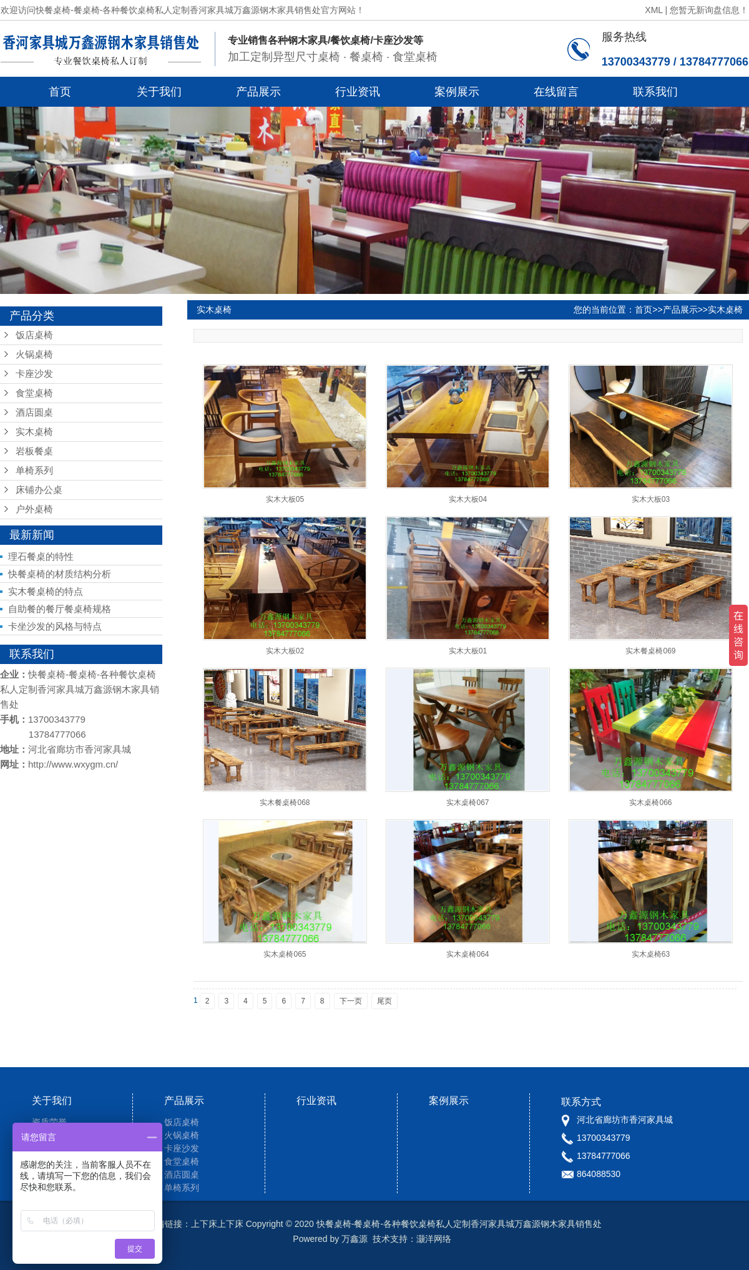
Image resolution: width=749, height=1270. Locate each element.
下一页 (351, 1001)
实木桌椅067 (467, 802)
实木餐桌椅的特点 (45, 591)
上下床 (204, 1224)
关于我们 (159, 91)
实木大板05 (285, 499)
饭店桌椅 (34, 335)
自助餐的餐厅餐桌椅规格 (59, 608)
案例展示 (456, 91)
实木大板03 (651, 499)
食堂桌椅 (34, 393)
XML (653, 10)
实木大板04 (468, 499)
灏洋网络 (433, 1239)
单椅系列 (34, 471)
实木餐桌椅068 (285, 802)
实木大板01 (468, 651)
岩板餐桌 (34, 451)
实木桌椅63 (651, 954)
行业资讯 (357, 91)
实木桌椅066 (650, 802)
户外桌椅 (34, 509)
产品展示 (258, 91)
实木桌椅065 (284, 954)
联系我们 (655, 91)
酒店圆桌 (34, 413)
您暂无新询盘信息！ (709, 10)
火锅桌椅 (34, 354)
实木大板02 (285, 651)
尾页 (384, 1001)
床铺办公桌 (39, 490)
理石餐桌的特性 (41, 556)
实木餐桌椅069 (650, 651)
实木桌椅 (34, 432)
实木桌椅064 (467, 954)
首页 (60, 91)
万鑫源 (354, 1239)
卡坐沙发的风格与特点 (55, 626)
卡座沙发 (34, 374)
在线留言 (556, 91)
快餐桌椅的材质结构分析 (59, 574)
